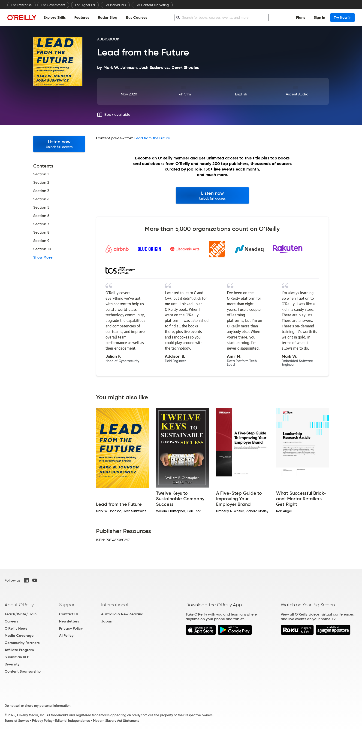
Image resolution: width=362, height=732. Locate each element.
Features (81, 17)
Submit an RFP (17, 657)
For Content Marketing (152, 5)
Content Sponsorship (23, 671)
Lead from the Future (152, 138)
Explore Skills (55, 17)
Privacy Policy (71, 628)
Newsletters (69, 621)
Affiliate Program (19, 649)
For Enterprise (21, 5)
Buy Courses (136, 17)
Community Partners (22, 642)
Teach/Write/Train (20, 614)
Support (67, 604)
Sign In (319, 17)
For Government (53, 5)
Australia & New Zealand (122, 614)
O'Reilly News (16, 628)
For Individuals (115, 5)
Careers (11, 621)
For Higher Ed (85, 5)
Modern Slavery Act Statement (116, 721)
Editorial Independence (72, 721)
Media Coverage (19, 635)
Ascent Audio (297, 94)
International (114, 604)
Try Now (342, 17)
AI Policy (66, 635)
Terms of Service (17, 721)
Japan (106, 621)
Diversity (12, 664)
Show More (42, 257)
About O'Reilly (19, 604)
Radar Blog (107, 17)
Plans (300, 17)
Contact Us (68, 614)
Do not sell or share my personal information (37, 706)
